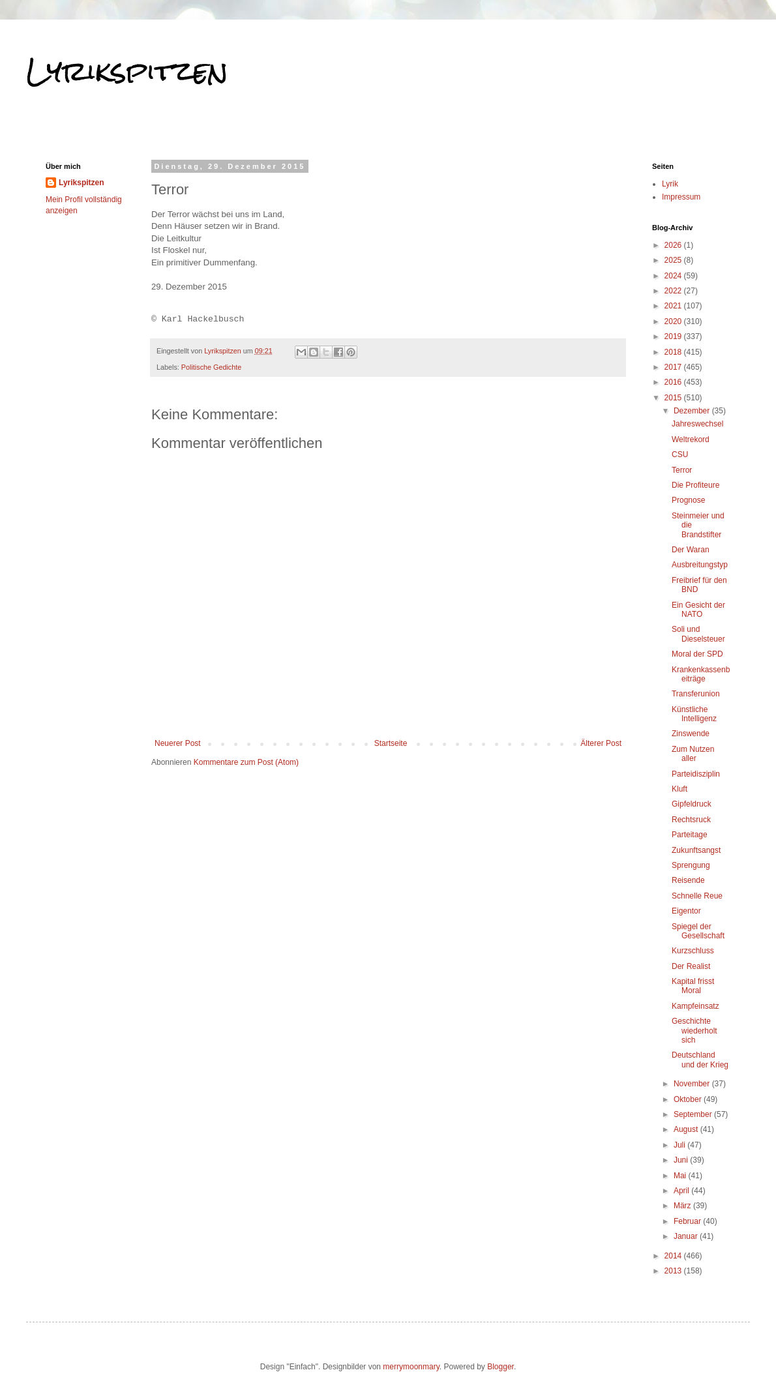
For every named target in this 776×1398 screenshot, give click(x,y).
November (693, 1083)
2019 (674, 336)
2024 (674, 275)
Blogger (500, 1366)
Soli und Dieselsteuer (698, 634)
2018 (674, 352)
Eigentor (686, 910)
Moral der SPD (697, 654)
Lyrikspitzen (127, 71)
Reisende (688, 880)
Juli (680, 1145)
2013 (674, 1270)
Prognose (688, 500)
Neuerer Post (178, 743)
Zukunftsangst (696, 850)
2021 (674, 305)
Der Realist (691, 966)
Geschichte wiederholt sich (694, 1031)
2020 (674, 321)
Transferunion (696, 693)
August (687, 1129)
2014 (674, 1255)
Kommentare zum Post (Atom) (246, 762)
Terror (682, 470)
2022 (674, 290)
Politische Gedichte (211, 367)
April (682, 1190)
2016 (674, 382)
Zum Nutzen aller (693, 754)
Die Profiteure (695, 485)
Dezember (693, 410)
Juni (682, 1160)
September (694, 1114)
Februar (688, 1221)
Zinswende (690, 733)
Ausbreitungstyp (700, 564)
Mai (681, 1175)
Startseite (391, 743)
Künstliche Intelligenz (694, 714)
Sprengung (691, 865)
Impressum (681, 196)
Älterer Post (600, 743)
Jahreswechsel (697, 423)
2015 (674, 397)
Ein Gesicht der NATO (698, 610)
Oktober (689, 1099)
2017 (674, 367)
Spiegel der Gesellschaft (698, 931)
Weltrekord (690, 439)
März (683, 1205)
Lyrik (670, 183)
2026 (674, 245)
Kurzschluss (693, 950)
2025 (674, 260)
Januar (687, 1236)
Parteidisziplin (696, 774)
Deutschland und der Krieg (700, 1059)
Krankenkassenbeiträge (701, 674)
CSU (680, 454)
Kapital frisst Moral (693, 986)
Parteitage (690, 834)
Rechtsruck (691, 819)
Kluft (679, 789)
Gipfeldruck (691, 804)
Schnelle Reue (697, 895)
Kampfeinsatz (695, 1006)
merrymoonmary (411, 1366)
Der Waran (690, 549)
